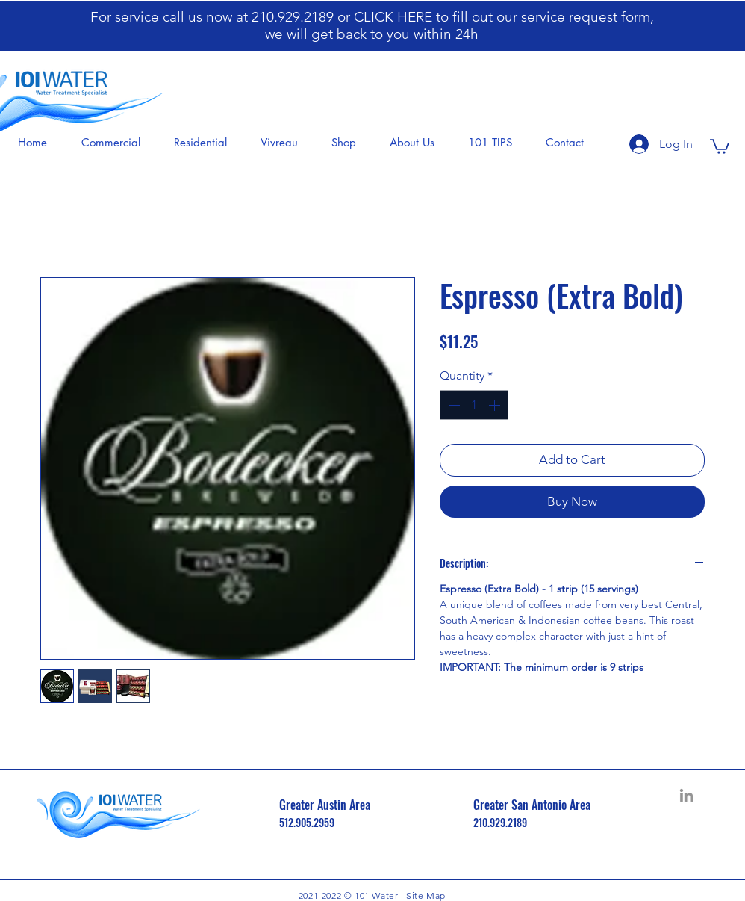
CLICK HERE (395, 16)
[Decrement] (452, 405)
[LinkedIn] (686, 795)
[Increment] (495, 405)
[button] (115, 143)
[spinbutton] (474, 405)
